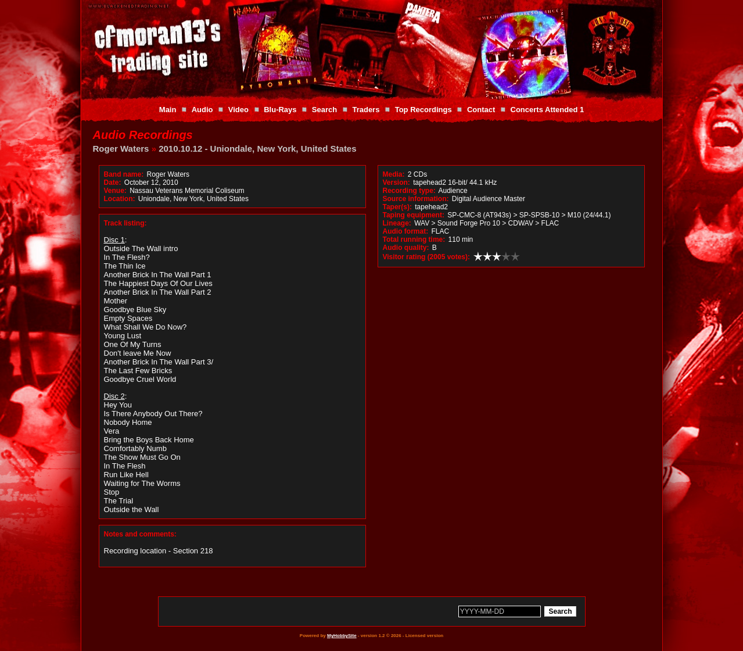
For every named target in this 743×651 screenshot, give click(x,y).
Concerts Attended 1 (547, 109)
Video (238, 109)
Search (324, 109)
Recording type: (409, 191)
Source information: (416, 199)
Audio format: (406, 231)
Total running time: (414, 239)
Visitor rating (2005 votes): (427, 257)
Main (168, 109)
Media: (394, 174)
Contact (481, 109)
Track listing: (125, 223)
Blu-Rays (280, 109)
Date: (112, 182)
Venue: (115, 191)
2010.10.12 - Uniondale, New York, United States (257, 148)
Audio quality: (406, 248)
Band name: (124, 174)
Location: (119, 199)
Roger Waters (121, 148)
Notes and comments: (140, 534)
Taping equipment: (413, 215)
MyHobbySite (342, 635)
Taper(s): (397, 207)
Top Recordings (423, 109)
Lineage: (397, 223)
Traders (365, 109)
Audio (202, 109)
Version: (396, 182)
